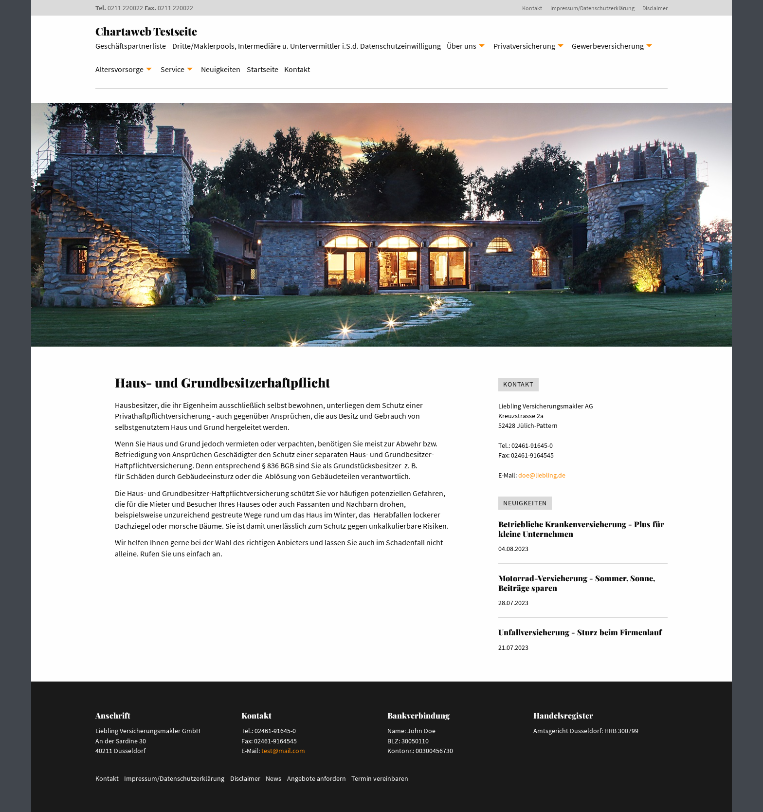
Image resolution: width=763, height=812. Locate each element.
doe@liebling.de (541, 475)
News (273, 778)
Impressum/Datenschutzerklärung (592, 8)
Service (172, 69)
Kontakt (532, 8)
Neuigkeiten (220, 69)
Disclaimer (655, 8)
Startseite (262, 69)
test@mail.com (283, 750)
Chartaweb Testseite (146, 31)
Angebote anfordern (316, 778)
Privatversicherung (524, 46)
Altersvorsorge (119, 69)
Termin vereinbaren (379, 778)
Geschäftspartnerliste (130, 46)
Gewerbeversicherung (608, 46)
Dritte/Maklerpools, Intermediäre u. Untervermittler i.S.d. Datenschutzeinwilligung (306, 46)
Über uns (461, 46)
